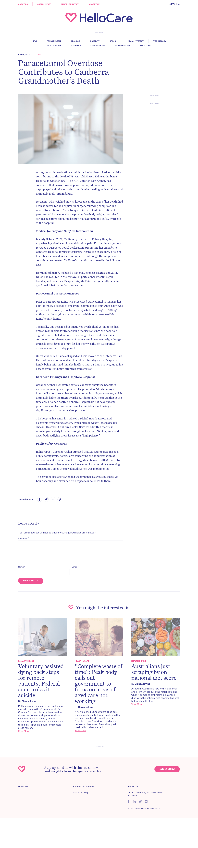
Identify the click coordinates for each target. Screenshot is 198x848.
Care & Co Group (81, 793)
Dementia (76, 46)
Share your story (70, 4)
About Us (23, 4)
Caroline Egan (86, 706)
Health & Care (54, 46)
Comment (23, 538)
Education (145, 46)
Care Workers (98, 46)
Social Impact (44, 4)
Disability (95, 41)
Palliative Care (122, 46)
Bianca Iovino (29, 701)
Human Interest (135, 41)
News (34, 41)
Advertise (94, 4)
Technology (159, 41)
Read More (23, 730)
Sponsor (75, 41)
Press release (54, 41)
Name (21, 567)
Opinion (113, 41)
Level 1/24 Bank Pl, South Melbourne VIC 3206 (145, 793)
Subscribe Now (167, 769)
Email (75, 567)
